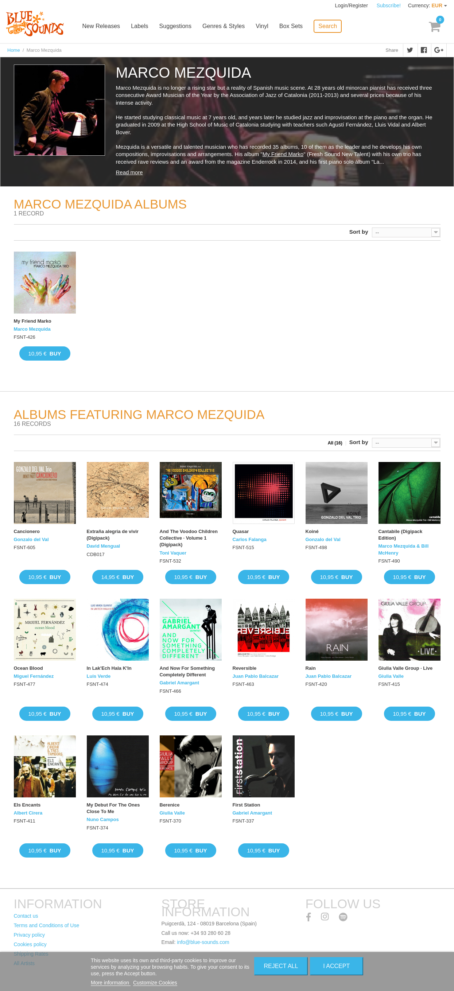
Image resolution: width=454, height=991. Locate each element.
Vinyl (265, 26)
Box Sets (293, 26)
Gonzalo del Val (31, 539)
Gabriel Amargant (179, 682)
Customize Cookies (155, 983)
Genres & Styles (226, 26)
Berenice (170, 805)
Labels (142, 26)
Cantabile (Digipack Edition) (401, 535)
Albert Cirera (28, 813)
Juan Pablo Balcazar (256, 676)
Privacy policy (29, 935)
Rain (311, 668)
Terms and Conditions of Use (46, 925)
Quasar (241, 531)
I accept (336, 966)
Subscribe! (389, 5)
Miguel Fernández (34, 676)
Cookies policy (30, 944)
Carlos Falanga (250, 539)
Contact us (26, 916)
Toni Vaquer (173, 553)
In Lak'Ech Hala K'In (109, 668)
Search (330, 26)
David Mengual (103, 546)
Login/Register (352, 5)
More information (111, 983)
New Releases (104, 26)
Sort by (358, 232)
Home (13, 50)
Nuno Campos (103, 819)
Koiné (312, 531)
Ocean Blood (28, 668)
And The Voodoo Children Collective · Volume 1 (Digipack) (189, 538)
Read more (129, 172)
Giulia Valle (391, 676)
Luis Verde (99, 676)
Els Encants (27, 805)
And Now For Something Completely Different (187, 671)
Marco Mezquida (32, 329)
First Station (246, 805)
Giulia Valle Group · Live (406, 668)
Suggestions (178, 26)
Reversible (245, 668)
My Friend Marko (283, 154)
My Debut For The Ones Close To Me (113, 808)
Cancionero (27, 531)
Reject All (281, 966)
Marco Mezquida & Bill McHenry (404, 549)
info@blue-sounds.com (203, 942)
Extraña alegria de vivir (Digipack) (113, 535)
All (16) (335, 443)
